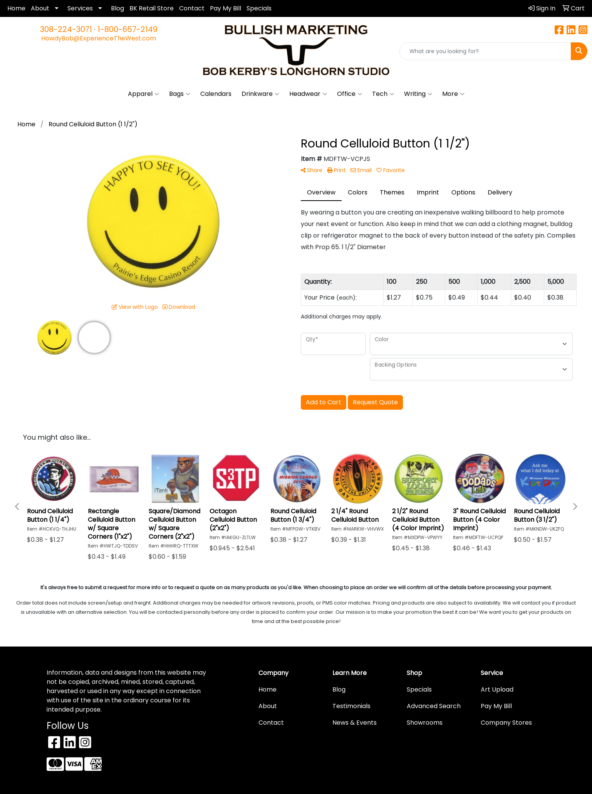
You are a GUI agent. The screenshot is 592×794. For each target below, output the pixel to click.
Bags (179, 94)
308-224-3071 (66, 29)
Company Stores (506, 722)
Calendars (215, 93)
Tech (383, 94)
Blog (117, 8)
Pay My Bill (225, 8)
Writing (418, 94)
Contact (192, 8)
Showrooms (425, 722)
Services (80, 8)
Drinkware (260, 94)
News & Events (354, 722)
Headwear (308, 94)
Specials (259, 8)
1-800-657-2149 (127, 29)
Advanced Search (434, 706)
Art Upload (497, 689)
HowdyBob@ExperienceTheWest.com (98, 38)
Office (349, 94)
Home (16, 8)
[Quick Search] (485, 51)
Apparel (143, 94)
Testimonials (351, 706)
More (453, 94)
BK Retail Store (151, 8)
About (40, 8)
